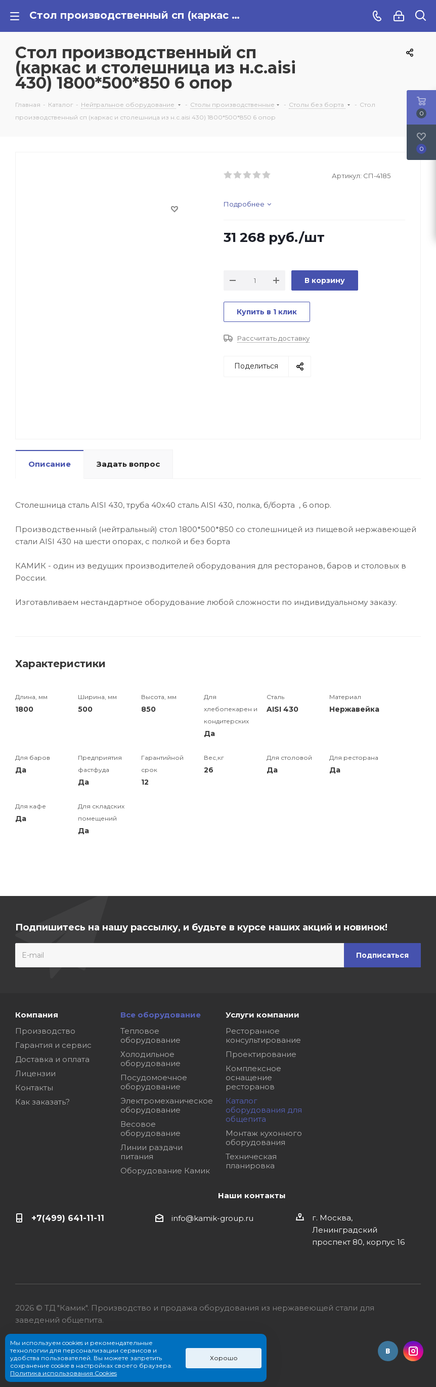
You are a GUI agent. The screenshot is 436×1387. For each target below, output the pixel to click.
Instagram (413, 1351)
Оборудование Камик (165, 1170)
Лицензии (35, 1073)
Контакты (34, 1087)
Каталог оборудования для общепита (264, 1110)
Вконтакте (388, 1351)
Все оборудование (160, 1014)
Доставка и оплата (52, 1059)
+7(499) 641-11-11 (67, 1218)
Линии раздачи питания (151, 1152)
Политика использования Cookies (63, 1373)
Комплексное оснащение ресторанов (253, 1077)
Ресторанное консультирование (263, 1035)
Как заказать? (42, 1102)
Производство (45, 1031)
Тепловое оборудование (150, 1035)
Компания (36, 1014)
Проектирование (261, 1054)
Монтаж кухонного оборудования (264, 1137)
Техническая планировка (251, 1161)
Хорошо (224, 1358)
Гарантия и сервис (53, 1045)
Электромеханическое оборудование (166, 1105)
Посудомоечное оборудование (153, 1082)
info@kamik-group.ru (212, 1218)
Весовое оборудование (150, 1128)
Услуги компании (262, 1014)
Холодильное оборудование (150, 1058)
